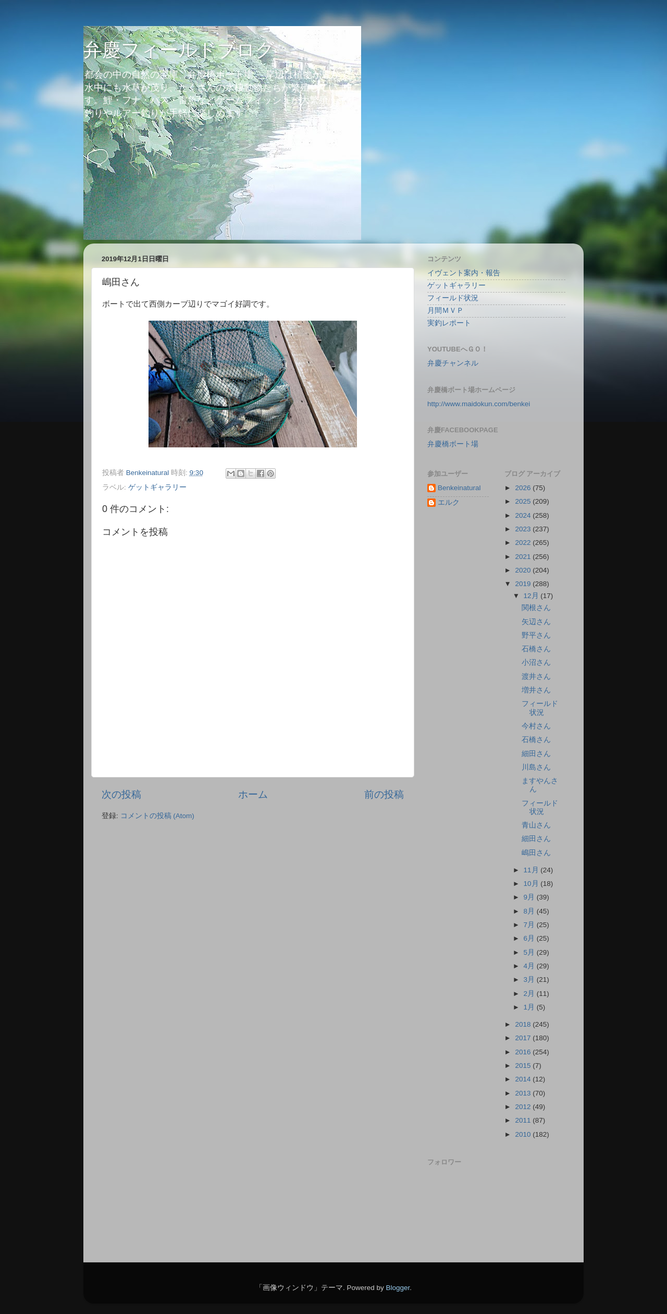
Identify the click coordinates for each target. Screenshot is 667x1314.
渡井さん (536, 676)
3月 (530, 979)
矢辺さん (536, 622)
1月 (530, 1007)
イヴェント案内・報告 (463, 273)
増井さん (536, 690)
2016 (524, 1052)
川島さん (536, 767)
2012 (524, 1107)
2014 (524, 1079)
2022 (524, 542)
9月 (530, 897)
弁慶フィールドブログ (179, 49)
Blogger (398, 1288)
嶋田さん (536, 853)
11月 (532, 870)
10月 (532, 883)
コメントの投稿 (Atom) (157, 816)
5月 (530, 952)
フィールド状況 (452, 298)
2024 (524, 515)
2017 (524, 1038)
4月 (530, 966)
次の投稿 (121, 794)
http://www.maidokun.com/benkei (478, 404)
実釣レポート (449, 323)
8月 (530, 911)
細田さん (536, 754)
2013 (524, 1093)
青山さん (536, 825)
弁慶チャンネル (452, 363)
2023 (524, 529)
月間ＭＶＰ (445, 310)
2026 (524, 488)
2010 (524, 1134)
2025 (524, 501)
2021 (524, 557)
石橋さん (536, 649)
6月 (530, 938)
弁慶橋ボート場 (452, 444)
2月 (530, 993)
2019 (524, 584)
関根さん (536, 608)
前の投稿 (384, 794)
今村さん (536, 726)
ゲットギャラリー (157, 487)
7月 (530, 925)
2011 (524, 1120)
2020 (524, 570)
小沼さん (536, 662)
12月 (532, 596)
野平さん (536, 635)
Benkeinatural (459, 488)
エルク (449, 502)
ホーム (253, 794)
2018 (524, 1024)
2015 (524, 1065)
